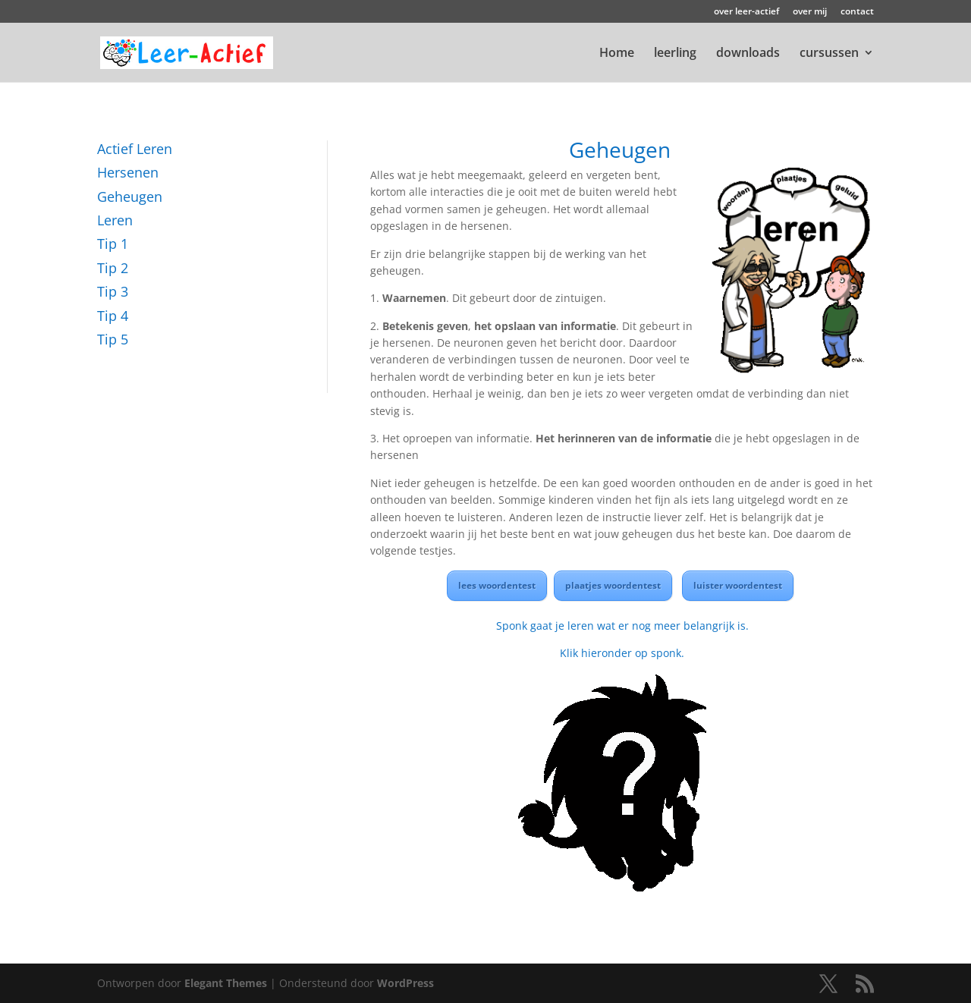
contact (857, 12)
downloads (748, 54)
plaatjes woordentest (613, 585)
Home (616, 54)
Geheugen (129, 196)
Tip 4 (112, 316)
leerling (675, 54)
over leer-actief (746, 12)
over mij (810, 12)
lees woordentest (497, 585)
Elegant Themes (225, 983)
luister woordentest (737, 585)
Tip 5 (112, 339)
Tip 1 (112, 243)
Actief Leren (134, 149)
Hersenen (128, 172)
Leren (115, 220)
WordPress (405, 983)
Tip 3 (112, 291)
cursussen (829, 54)
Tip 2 (112, 268)
